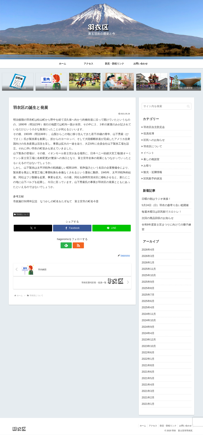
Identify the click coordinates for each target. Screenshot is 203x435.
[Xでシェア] (33, 228)
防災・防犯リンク (167, 426)
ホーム (142, 426)
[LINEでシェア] (111, 228)
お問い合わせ (185, 426)
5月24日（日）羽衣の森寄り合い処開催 (165, 205)
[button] (188, 106)
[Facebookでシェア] (72, 228)
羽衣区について (21, 214)
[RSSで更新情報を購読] (76, 245)
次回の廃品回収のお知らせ (158, 218)
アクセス (152, 426)
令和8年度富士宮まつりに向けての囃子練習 (166, 227)
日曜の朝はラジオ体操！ (156, 198)
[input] (166, 106)
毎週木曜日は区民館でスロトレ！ (162, 211)
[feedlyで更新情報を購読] (69, 245)
